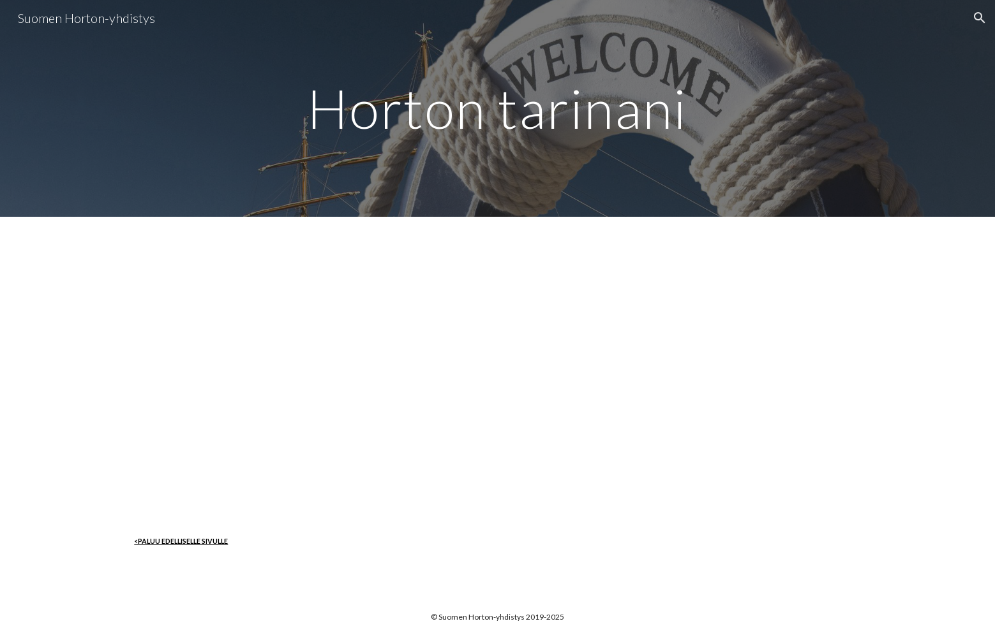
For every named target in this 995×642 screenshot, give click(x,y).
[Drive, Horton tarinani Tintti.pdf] (497, 364)
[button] (979, 18)
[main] (497, 108)
